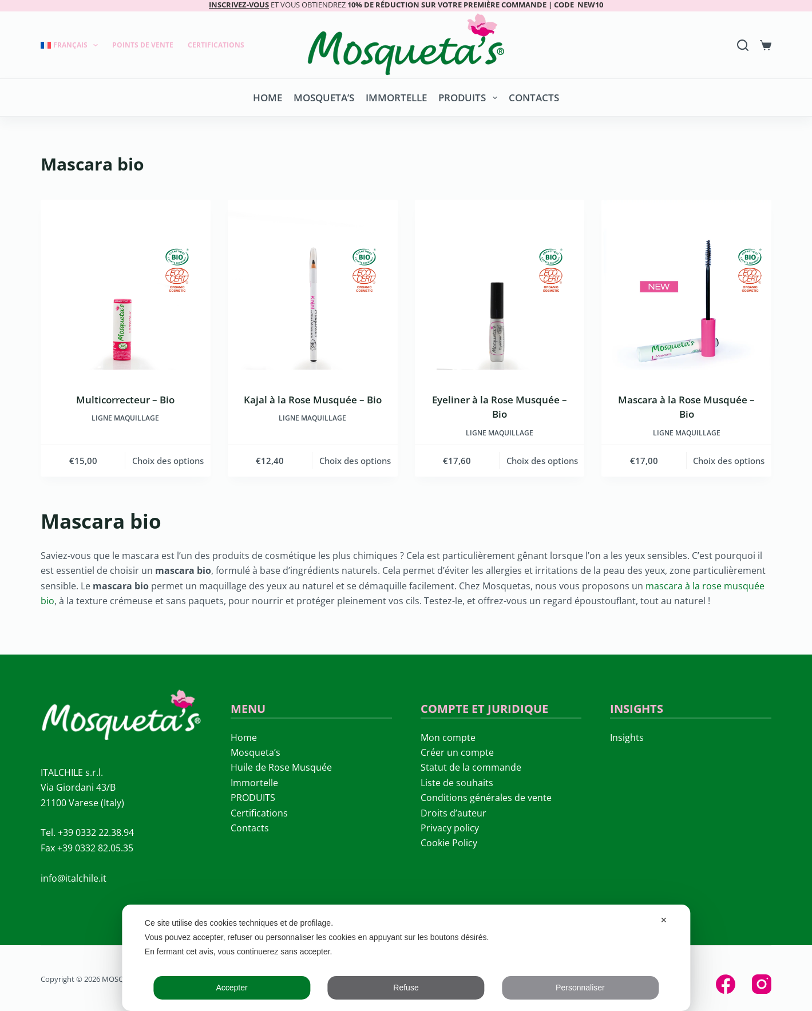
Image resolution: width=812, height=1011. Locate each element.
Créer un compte (457, 752)
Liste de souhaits (457, 782)
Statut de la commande (471, 767)
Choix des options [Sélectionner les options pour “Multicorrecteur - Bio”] (168, 460)
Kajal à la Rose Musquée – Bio (313, 399)
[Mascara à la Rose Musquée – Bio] (686, 285)
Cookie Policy (449, 842)
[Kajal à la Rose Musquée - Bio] (313, 285)
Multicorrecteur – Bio (125, 399)
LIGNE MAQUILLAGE (125, 418)
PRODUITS (469, 98)
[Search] (742, 45)
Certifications (216, 45)
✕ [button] (663, 920)
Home (267, 97)
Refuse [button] (405, 987)
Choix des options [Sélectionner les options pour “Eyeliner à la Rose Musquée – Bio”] (542, 460)
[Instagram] (761, 984)
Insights (627, 737)
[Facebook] (725, 984)
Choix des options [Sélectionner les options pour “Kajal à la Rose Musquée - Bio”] (355, 460)
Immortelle (396, 97)
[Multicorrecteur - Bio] (126, 285)
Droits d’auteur (453, 813)
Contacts (534, 97)
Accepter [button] (231, 987)
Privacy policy (450, 828)
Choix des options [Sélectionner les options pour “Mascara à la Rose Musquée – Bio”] (729, 460)
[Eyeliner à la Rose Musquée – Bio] (500, 285)
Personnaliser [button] (580, 987)
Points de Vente (142, 45)
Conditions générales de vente (486, 797)
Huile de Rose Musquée (281, 767)
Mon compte (448, 737)
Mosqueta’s (324, 97)
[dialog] (406, 958)
